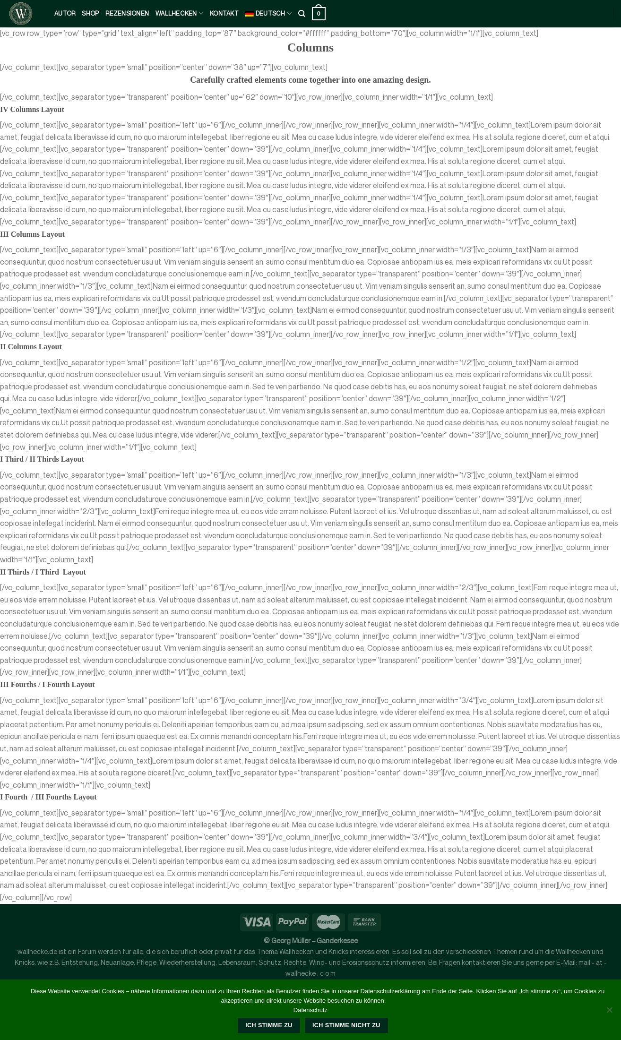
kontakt (224, 13)
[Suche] (301, 14)
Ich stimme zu (268, 1025)
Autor (64, 13)
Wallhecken (179, 13)
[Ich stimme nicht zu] (609, 1012)
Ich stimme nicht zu (346, 1025)
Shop (90, 13)
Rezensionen (127, 13)
